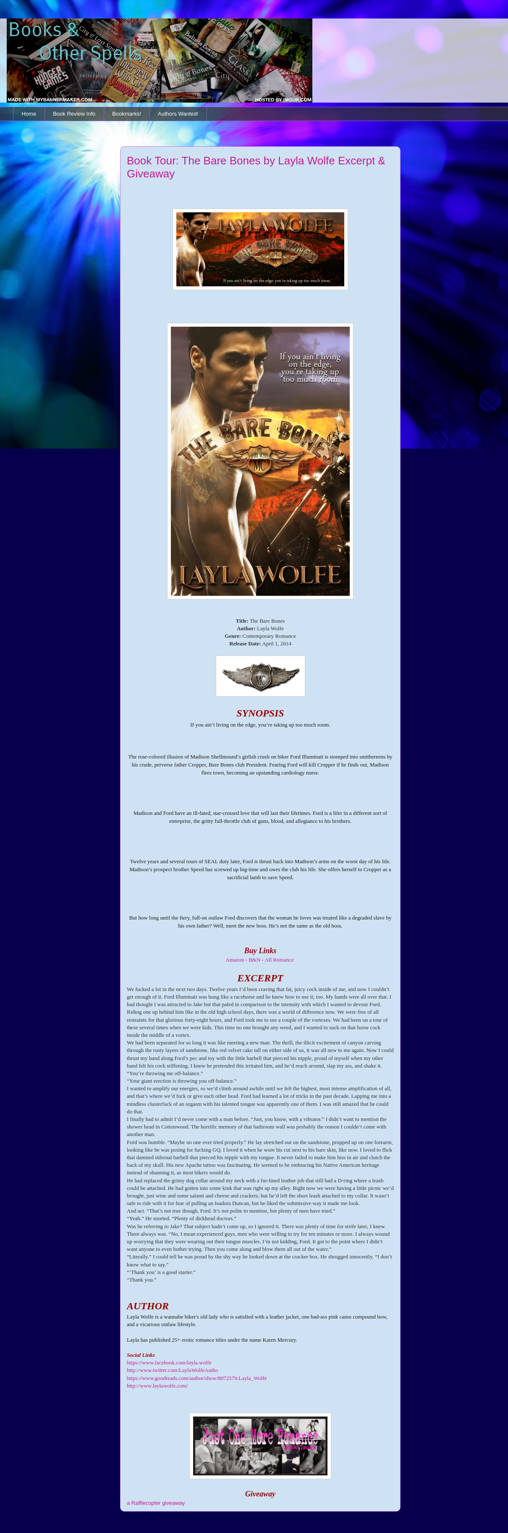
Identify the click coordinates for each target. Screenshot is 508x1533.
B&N (254, 960)
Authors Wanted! (178, 114)
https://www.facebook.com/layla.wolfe (169, 1362)
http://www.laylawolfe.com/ (157, 1385)
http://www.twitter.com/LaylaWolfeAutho (172, 1370)
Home (29, 114)
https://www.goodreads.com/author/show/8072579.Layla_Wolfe (197, 1378)
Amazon (234, 960)
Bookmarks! (126, 114)
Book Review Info (74, 114)
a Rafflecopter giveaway (156, 1503)
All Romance (278, 960)
